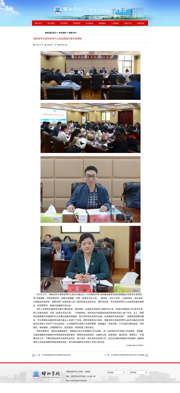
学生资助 (62, 33)
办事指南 (140, 23)
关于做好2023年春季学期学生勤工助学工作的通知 (128, 355)
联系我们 (38, 29)
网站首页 (38, 23)
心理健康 (115, 23)
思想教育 (76, 23)
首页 (54, 33)
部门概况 (51, 23)
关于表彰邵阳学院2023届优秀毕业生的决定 (56, 355)
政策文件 (72, 33)
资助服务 (102, 23)
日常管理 (64, 23)
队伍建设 (89, 23)
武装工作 (127, 23)
